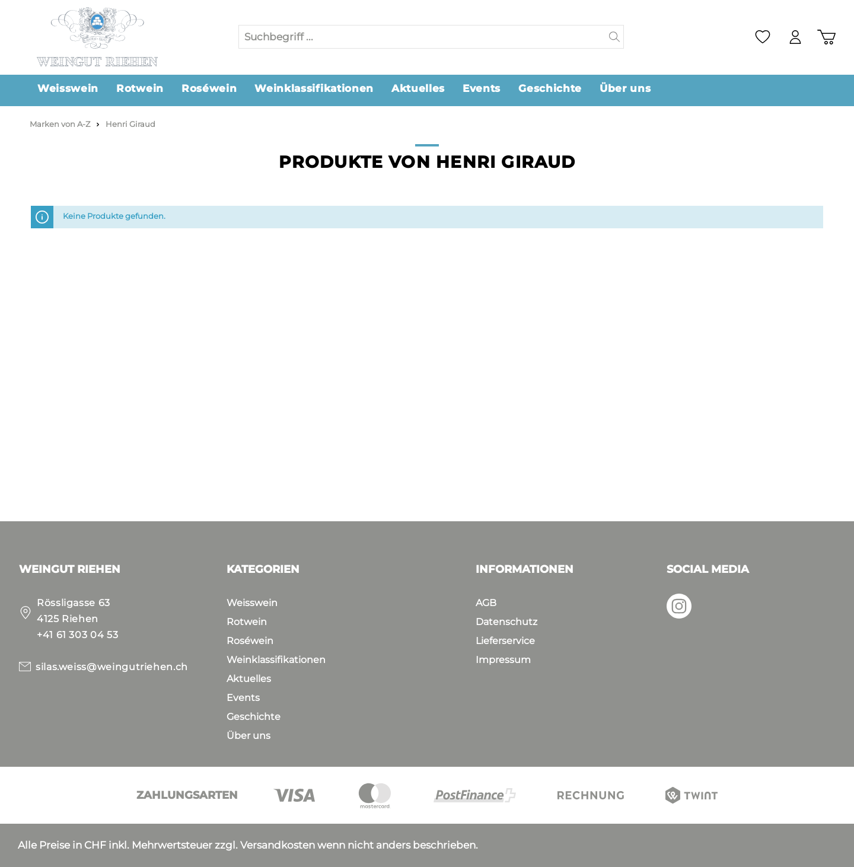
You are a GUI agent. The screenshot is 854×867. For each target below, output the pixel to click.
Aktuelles (249, 678)
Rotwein (247, 621)
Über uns (248, 735)
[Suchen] (615, 37)
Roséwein (250, 640)
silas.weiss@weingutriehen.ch (112, 666)
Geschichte (254, 716)
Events (243, 697)
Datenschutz (506, 621)
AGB (486, 602)
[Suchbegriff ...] (422, 37)
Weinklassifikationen (276, 659)
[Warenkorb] (826, 37)
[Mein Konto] (795, 37)
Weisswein (252, 602)
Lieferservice (505, 640)
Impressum (503, 659)
